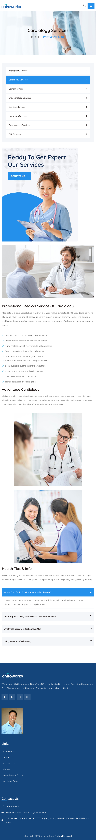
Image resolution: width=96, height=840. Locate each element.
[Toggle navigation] (91, 6)
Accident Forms (11, 781)
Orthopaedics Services (19, 125)
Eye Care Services (17, 107)
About (6, 757)
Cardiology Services (18, 79)
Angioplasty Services (19, 70)
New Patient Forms (13, 775)
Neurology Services (18, 116)
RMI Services (15, 134)
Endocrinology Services (20, 98)
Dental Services (16, 89)
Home (35, 37)
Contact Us (9, 763)
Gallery (6, 769)
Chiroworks (9, 751)
